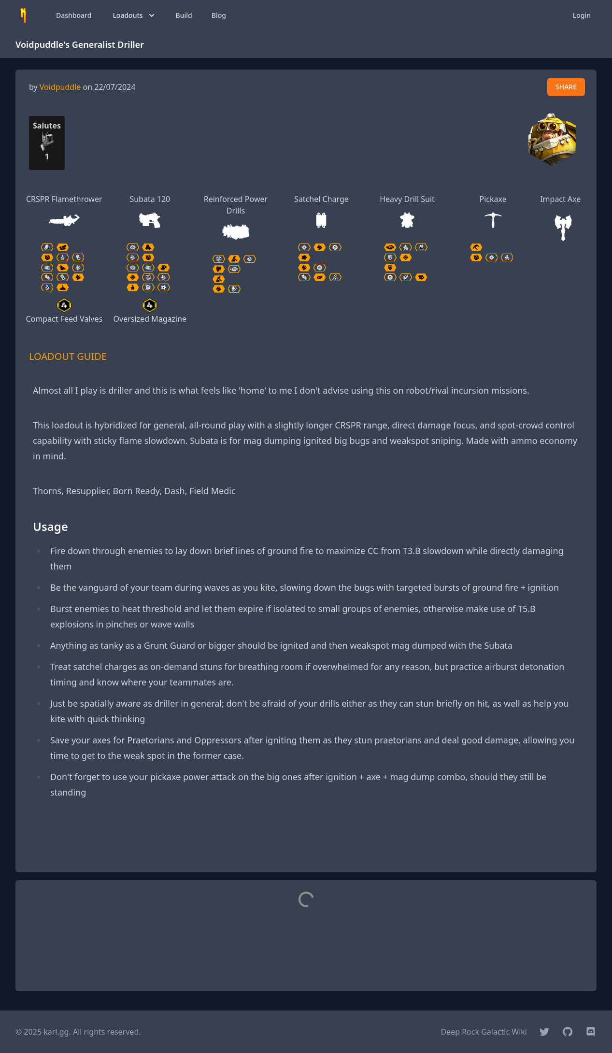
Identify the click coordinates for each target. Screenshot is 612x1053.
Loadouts (134, 15)
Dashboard (73, 15)
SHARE (566, 86)
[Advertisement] (306, 843)
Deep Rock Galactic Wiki (484, 1031)
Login (582, 15)
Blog (219, 15)
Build (184, 15)
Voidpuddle (60, 87)
